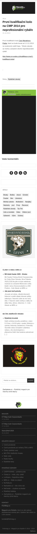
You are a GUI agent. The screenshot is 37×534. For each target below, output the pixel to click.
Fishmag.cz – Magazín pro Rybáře (18, 8)
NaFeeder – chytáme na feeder (14, 488)
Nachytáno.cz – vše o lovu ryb (14, 486)
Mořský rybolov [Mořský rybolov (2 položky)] (8, 202)
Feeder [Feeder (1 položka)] (5, 198)
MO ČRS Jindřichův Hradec (13, 314)
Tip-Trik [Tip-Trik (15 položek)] (20, 208)
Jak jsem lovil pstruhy (13, 291)
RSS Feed (25, 173)
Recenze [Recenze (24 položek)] (25, 205)
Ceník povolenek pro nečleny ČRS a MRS (18, 447)
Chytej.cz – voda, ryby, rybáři (14, 474)
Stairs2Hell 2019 (8, 431)
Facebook (11, 173)
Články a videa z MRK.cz (12, 270)
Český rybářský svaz (11, 450)
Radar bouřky (8, 459)
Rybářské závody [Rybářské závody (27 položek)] (9, 208)
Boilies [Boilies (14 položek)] (12, 195)
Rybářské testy (9, 461)
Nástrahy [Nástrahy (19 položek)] (6, 205)
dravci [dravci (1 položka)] (19, 195)
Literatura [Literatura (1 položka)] (18, 198)
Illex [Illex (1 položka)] (11, 198)
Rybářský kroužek (11, 318)
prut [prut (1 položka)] (13, 205)
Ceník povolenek (9, 445)
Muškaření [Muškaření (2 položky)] (19, 202)
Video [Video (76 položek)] (18, 212)
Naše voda (7, 456)
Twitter (16, 173)
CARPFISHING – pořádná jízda (15, 472)
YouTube (20, 173)
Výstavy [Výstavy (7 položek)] (20, 215)
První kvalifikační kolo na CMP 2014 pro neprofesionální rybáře (18, 25)
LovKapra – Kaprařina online (14, 477)
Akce (4, 18)
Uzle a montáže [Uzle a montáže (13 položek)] (8, 212)
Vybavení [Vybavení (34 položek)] (6, 215)
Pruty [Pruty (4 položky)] (18, 205)
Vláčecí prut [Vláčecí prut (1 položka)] (26, 212)
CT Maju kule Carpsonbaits (12, 417)
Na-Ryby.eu (8, 483)
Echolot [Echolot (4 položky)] (25, 195)
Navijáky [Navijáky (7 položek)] (28, 202)
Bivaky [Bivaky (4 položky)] (5, 195)
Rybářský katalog (10, 491)
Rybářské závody (14, 79)
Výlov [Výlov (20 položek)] (14, 215)
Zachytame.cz (7, 389)
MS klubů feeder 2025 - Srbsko (16, 274)
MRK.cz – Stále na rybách (13, 480)
